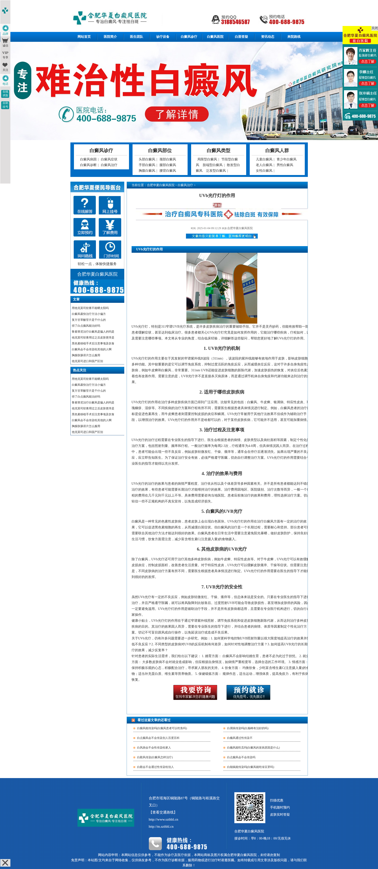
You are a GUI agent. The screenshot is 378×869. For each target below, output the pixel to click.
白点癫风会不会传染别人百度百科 (158, 738)
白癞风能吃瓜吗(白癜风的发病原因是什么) (253, 747)
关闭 (374, 28)
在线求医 (5, 93)
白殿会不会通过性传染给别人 (155, 767)
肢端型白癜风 (213, 165)
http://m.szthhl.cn (161, 826)
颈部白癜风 (167, 159)
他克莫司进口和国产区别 (87, 361)
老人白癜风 (264, 165)
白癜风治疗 (109, 165)
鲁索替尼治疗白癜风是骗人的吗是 (93, 331)
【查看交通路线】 (163, 812)
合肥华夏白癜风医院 (161, 185)
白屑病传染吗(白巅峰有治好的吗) (248, 728)
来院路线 (294, 37)
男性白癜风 (285, 165)
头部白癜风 (147, 159)
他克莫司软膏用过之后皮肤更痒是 (93, 337)
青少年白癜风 (286, 159)
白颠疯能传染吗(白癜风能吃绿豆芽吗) (250, 767)
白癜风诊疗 (189, 37)
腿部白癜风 (167, 165)
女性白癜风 (264, 170)
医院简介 (110, 37)
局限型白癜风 (207, 159)
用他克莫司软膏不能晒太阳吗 (90, 308)
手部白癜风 (147, 165)
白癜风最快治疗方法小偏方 (89, 314)
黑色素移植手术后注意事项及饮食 (93, 343)
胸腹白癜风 (147, 170)
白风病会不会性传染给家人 (154, 747)
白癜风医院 (215, 37)
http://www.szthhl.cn (163, 819)
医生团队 (136, 37)
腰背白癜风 (167, 170)
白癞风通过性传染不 (240, 738)
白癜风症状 (109, 159)
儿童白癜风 (264, 159)
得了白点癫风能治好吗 (86, 325)
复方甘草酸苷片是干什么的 (89, 319)
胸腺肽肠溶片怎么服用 (86, 355)
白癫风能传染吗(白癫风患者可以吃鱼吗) (162, 728)
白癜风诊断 (88, 165)
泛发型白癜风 (216, 170)
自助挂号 (5, 104)
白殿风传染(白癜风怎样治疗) (155, 757)
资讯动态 (267, 37)
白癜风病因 (88, 159)
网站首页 (84, 37)
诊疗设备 (162, 37)
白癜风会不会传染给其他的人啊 (92, 349)
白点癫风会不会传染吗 (241, 757)
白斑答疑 (241, 37)
